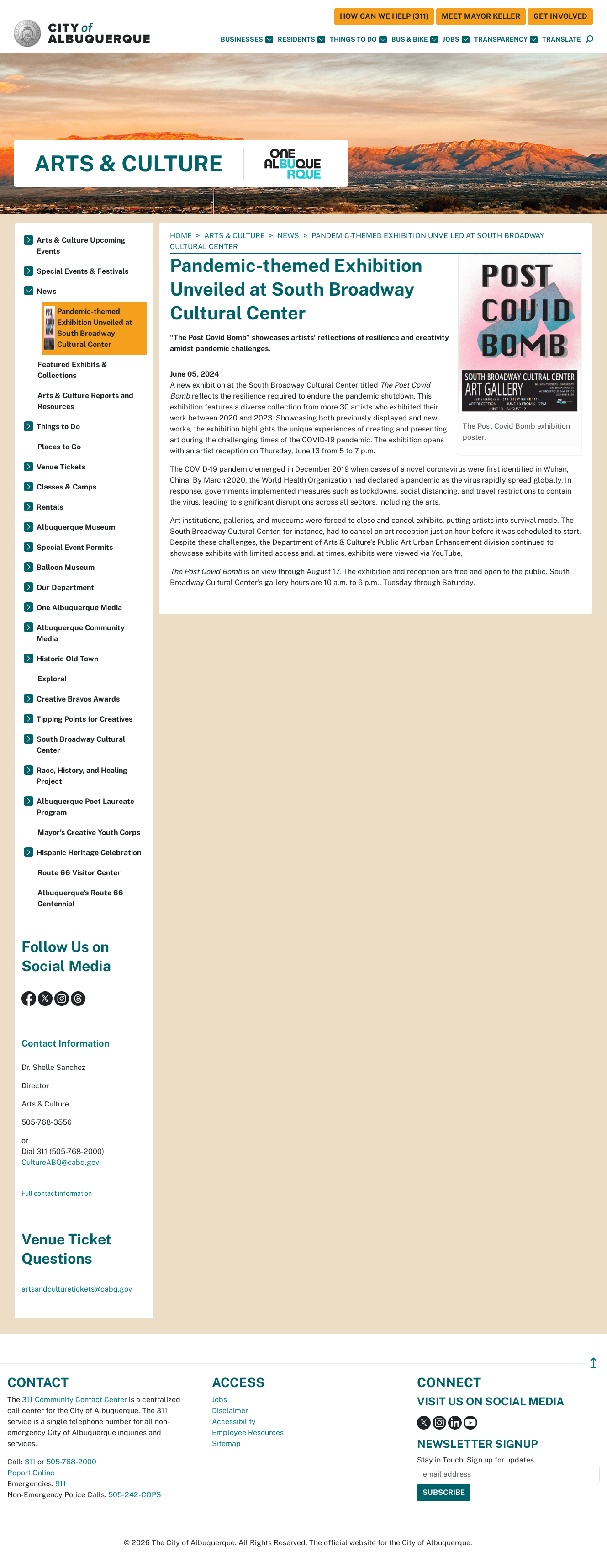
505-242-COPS (134, 1494)
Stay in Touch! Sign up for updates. (476, 1460)
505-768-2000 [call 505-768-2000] (71, 1461)
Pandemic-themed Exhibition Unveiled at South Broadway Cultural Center (88, 328)
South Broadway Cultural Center (81, 745)
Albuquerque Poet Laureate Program (85, 807)
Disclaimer (230, 1410)
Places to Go (59, 446)
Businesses (247, 39)
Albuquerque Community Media (81, 633)
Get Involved (560, 16)
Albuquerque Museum (76, 527)
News (288, 235)
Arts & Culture (234, 235)
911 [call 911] (60, 1483)
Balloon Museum (66, 567)
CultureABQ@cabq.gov (60, 1162)
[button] (561, 39)
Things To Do (358, 39)
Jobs (456, 39)
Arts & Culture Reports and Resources (85, 401)
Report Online (30, 1472)
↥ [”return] (593, 1363)
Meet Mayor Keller (481, 16)
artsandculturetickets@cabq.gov (76, 1289)
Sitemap (226, 1443)
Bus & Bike (414, 39)
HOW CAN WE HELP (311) (384, 16)
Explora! (52, 679)
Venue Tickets (61, 467)
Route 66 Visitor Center (79, 872)
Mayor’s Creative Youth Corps (88, 832)
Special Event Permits (75, 547)
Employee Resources (248, 1432)
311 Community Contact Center (74, 1399)
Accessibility (234, 1421)
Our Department (65, 587)
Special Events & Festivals (82, 271)
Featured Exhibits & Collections (72, 370)
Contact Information (65, 1043)
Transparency (506, 39)
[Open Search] (589, 39)
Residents (301, 39)
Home (181, 235)
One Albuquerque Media (79, 607)
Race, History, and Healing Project (82, 776)
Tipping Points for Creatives (84, 719)
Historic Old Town (67, 658)
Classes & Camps (66, 487)
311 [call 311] (30, 1461)
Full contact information (56, 1193)
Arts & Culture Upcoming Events (81, 245)
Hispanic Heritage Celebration (89, 852)
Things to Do (58, 426)
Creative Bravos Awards (78, 699)
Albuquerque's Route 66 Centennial (80, 898)
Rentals (50, 507)
